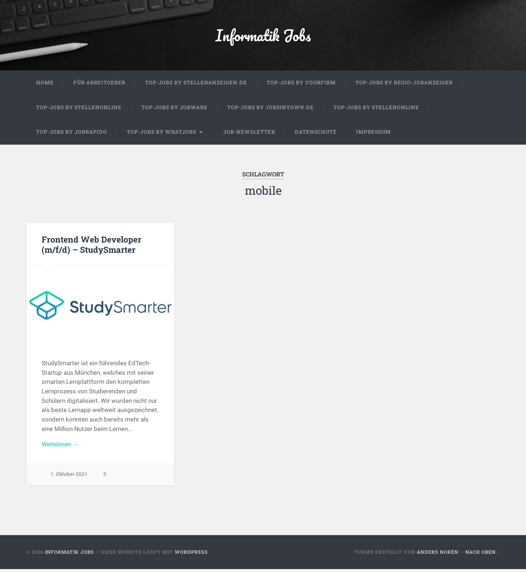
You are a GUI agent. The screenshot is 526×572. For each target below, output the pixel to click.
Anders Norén (437, 555)
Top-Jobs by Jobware (174, 110)
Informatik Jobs (263, 36)
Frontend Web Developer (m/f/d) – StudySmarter (91, 247)
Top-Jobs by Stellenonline (79, 110)
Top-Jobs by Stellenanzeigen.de (196, 85)
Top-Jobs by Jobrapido (71, 134)
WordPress (191, 555)
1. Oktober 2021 (68, 478)
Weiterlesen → (62, 447)
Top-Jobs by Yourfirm (301, 85)
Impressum (373, 134)
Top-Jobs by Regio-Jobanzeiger (404, 85)
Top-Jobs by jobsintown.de (270, 110)
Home (45, 85)
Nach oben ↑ (482, 555)
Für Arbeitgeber (99, 85)
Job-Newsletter (249, 134)
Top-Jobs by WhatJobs (161, 134)
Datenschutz (315, 134)
